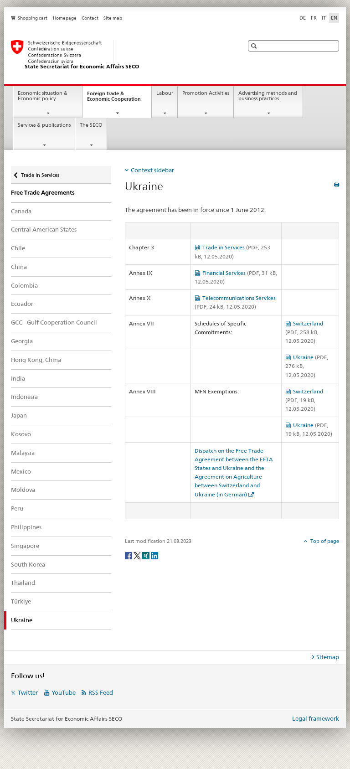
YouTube (63, 692)
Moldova (23, 489)
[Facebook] (129, 555)
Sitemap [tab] (327, 657)
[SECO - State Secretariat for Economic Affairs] (118, 55)
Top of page (324, 541)
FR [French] (314, 18)
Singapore (25, 545)
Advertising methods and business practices (267, 96)
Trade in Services (40, 173)
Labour (164, 93)
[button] (255, 46)
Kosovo (21, 434)
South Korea (28, 564)
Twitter (28, 692)
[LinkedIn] (154, 555)
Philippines (26, 527)
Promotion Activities (205, 93)
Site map (112, 18)
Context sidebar (152, 170)
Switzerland (304, 332)
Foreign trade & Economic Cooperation (119, 99)
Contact (90, 18)
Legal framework (315, 718)
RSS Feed (100, 692)
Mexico (21, 471)
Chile (18, 248)
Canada (21, 211)
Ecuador (22, 303)
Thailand (23, 582)
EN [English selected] (334, 18)
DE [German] (302, 18)
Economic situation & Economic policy (42, 96)
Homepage (65, 18)
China (19, 266)
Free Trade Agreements (43, 192)
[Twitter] (138, 555)
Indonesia (24, 396)
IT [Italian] (324, 18)
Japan (19, 415)
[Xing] (146, 555)
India (18, 378)
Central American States (44, 229)
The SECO (91, 125)
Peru (17, 508)
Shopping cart (32, 18)
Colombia (24, 285)
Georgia (22, 341)
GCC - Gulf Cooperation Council (54, 322)
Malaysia (23, 452)
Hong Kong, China (36, 359)
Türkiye (21, 601)
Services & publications (44, 125)
